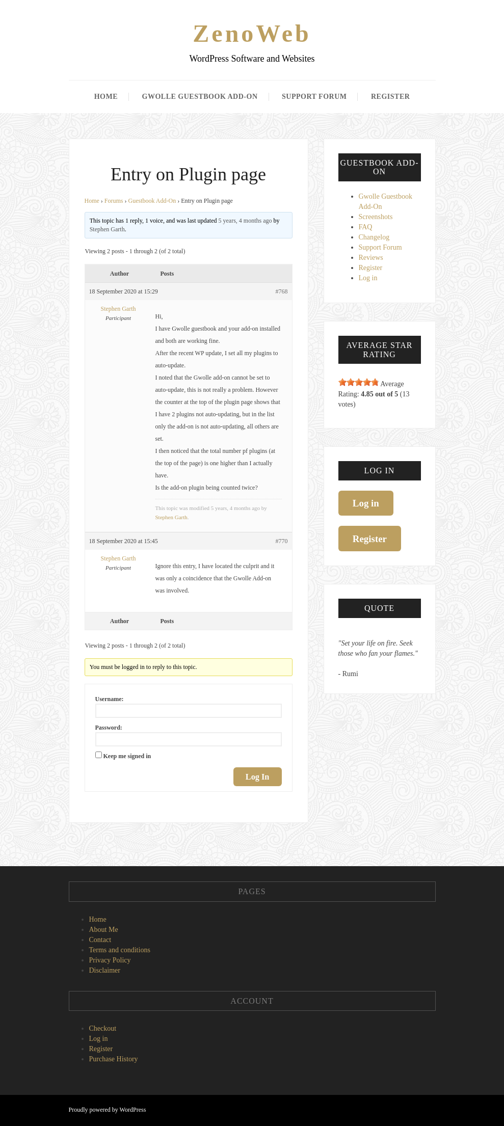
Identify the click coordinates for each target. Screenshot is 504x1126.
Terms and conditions (119, 950)
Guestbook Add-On (152, 200)
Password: (108, 727)
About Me (103, 929)
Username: (109, 699)
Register (390, 96)
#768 (282, 291)
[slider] (358, 382)
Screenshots (376, 217)
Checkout (103, 1028)
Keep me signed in (127, 756)
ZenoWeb (252, 33)
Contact (100, 940)
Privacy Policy (110, 960)
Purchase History (113, 1059)
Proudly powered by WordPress (107, 1109)
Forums (113, 200)
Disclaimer (104, 970)
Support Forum (314, 96)
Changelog (374, 237)
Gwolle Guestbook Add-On (200, 96)
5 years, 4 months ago (245, 220)
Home (106, 96)
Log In (257, 777)
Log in (368, 278)
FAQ (366, 227)
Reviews (371, 257)
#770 (282, 541)
